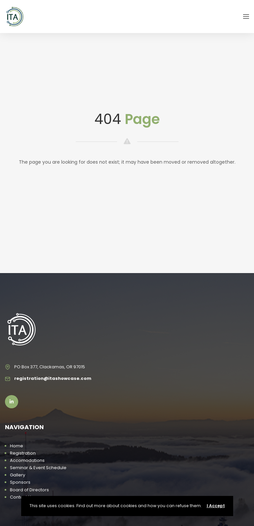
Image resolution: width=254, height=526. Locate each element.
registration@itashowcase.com (52, 378)
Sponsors (20, 482)
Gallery (17, 475)
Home (16, 446)
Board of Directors (29, 490)
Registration (23, 453)
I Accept (216, 505)
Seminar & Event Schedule (38, 468)
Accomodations (27, 460)
